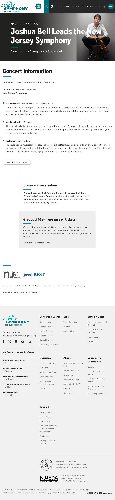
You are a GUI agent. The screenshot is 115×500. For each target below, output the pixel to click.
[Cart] (104, 6)
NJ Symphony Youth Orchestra (96, 387)
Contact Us (68, 393)
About (66, 6)
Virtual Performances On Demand (98, 323)
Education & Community (94, 359)
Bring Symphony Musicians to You (47, 382)
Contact (75, 6)
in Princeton (19, 369)
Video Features (94, 337)
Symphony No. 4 (16, 141)
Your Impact (45, 421)
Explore (91, 367)
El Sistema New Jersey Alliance (97, 380)
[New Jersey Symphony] (14, 6)
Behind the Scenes (71, 370)
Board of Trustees (71, 379)
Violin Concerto (17, 122)
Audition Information (48, 372)
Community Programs (49, 344)
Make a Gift (44, 417)
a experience (99, 493)
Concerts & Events (50, 316)
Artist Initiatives (46, 376)
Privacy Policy (71, 489)
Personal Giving (46, 412)
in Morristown (19, 377)
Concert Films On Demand (95, 331)
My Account (95, 6)
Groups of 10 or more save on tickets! (49, 219)
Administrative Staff (71, 384)
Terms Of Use (42, 489)
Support (44, 407)
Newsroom (68, 375)
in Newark (19, 353)
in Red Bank (19, 385)
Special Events (46, 340)
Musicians (45, 358)
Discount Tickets (47, 335)
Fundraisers (44, 436)
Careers (66, 388)
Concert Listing (46, 322)
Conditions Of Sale (56, 489)
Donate (85, 6)
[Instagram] (16, 341)
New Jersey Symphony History (73, 364)
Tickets (59, 6)
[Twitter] (9, 341)
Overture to (28, 103)
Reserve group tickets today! (37, 242)
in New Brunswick (19, 361)
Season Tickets (46, 326)
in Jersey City (19, 393)
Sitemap (32, 489)
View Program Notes (17, 162)
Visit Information (70, 322)
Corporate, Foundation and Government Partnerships (49, 429)
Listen (90, 341)
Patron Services (46, 331)
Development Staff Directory (47, 442)
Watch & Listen (96, 316)
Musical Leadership (48, 363)
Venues (66, 326)
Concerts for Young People (96, 373)
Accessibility (68, 331)
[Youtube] (22, 341)
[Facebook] (3, 341)
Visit (66, 316)
